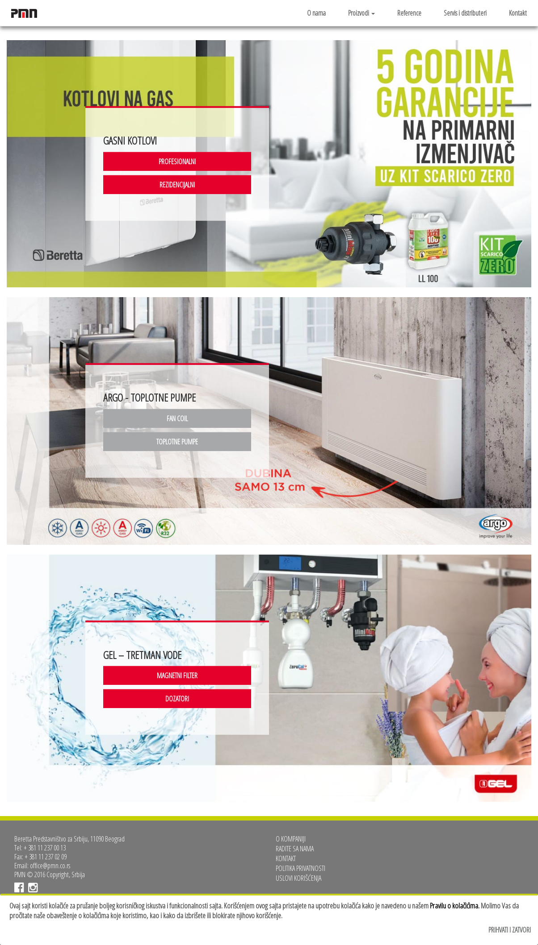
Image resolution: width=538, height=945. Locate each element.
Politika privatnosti (300, 868)
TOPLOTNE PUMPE (177, 442)
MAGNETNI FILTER (177, 675)
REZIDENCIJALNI (177, 184)
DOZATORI (177, 699)
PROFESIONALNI (177, 161)
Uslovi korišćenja (298, 878)
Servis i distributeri (465, 13)
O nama (316, 13)
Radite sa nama (295, 849)
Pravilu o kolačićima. (454, 905)
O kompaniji (291, 839)
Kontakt (518, 13)
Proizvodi (361, 13)
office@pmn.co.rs (50, 865)
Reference (409, 13)
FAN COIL (177, 418)
